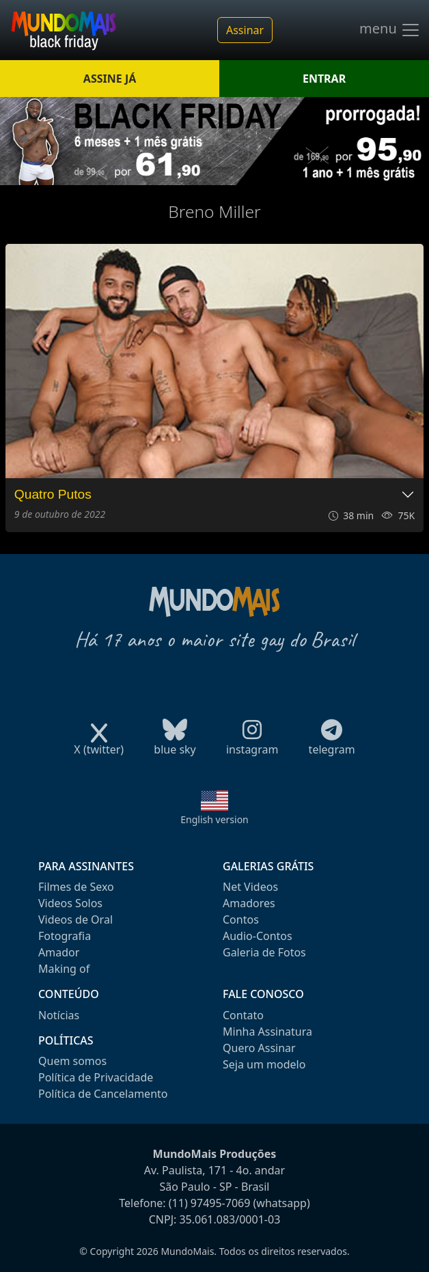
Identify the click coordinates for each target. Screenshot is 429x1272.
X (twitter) (99, 745)
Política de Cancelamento (102, 1093)
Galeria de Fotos (264, 952)
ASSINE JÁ (109, 78)
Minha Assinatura (267, 1031)
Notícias (58, 1015)
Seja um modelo (264, 1064)
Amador (58, 952)
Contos (241, 919)
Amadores (249, 903)
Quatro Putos (53, 494)
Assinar (245, 30)
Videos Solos (70, 903)
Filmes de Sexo (76, 886)
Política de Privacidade (95, 1077)
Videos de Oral (75, 919)
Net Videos (250, 886)
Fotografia (64, 935)
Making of (63, 968)
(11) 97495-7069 (210, 1203)
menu (390, 30)
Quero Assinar (259, 1047)
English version (214, 819)
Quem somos (72, 1060)
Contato (243, 1015)
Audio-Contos (257, 935)
